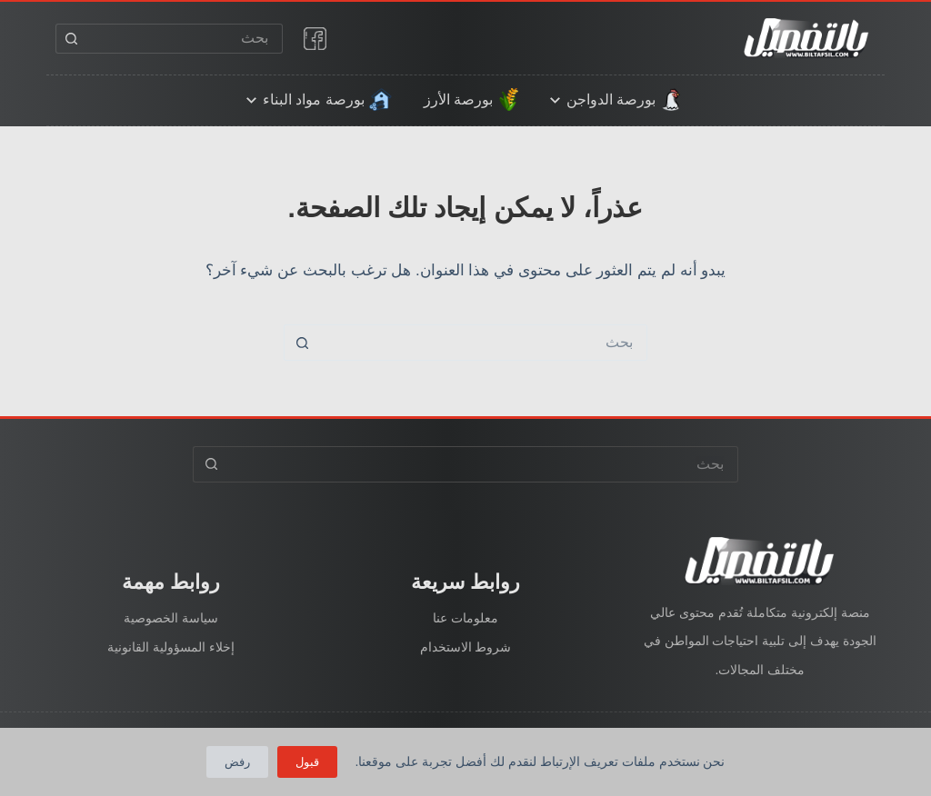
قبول (307, 762)
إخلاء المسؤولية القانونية (171, 647)
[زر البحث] (70, 39)
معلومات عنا (465, 618)
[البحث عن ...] (184, 39)
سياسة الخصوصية (171, 618)
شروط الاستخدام (466, 647)
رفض (237, 762)
